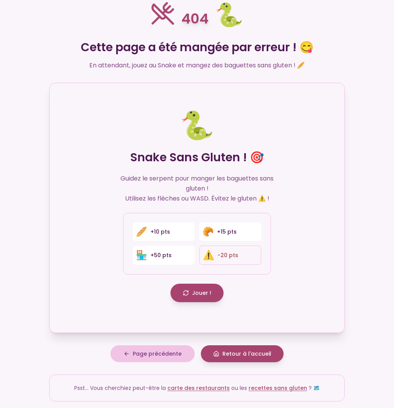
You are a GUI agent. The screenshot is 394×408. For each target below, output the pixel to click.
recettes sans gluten (278, 388)
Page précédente (153, 354)
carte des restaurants (198, 388)
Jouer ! (197, 293)
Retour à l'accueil (242, 354)
